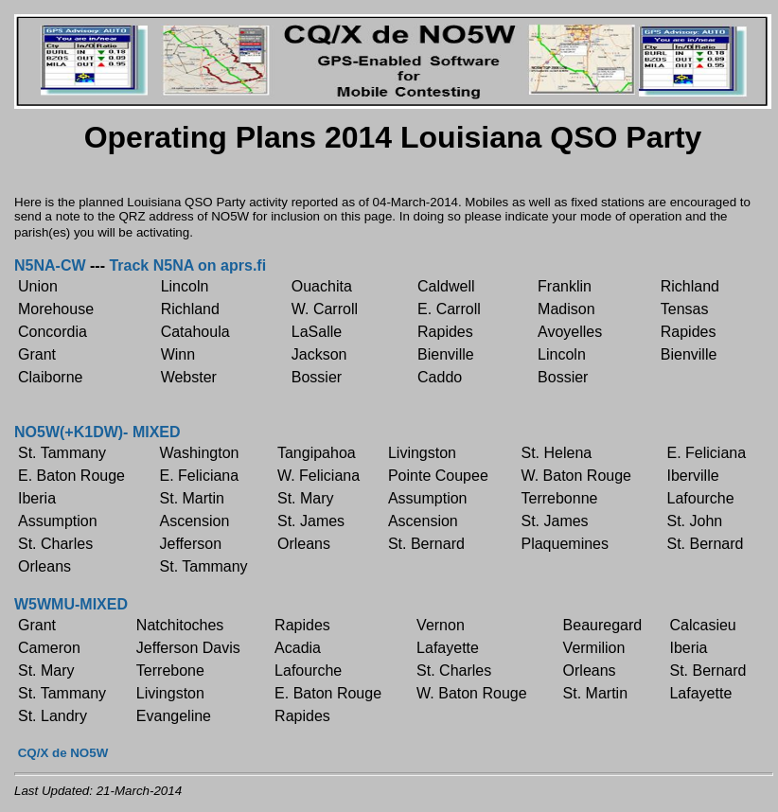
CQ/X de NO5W (63, 753)
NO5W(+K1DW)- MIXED (97, 432)
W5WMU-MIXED (71, 604)
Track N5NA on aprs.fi (187, 265)
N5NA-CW (50, 265)
